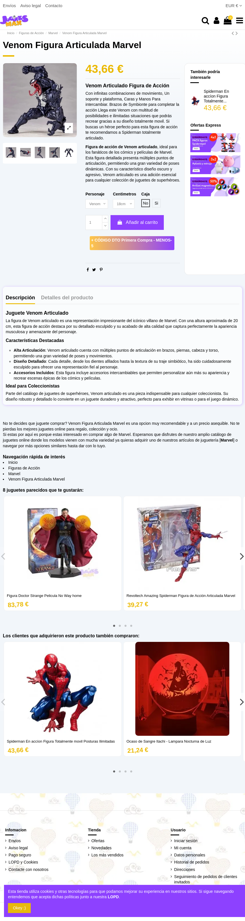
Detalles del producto (67, 298)
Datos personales (189, 855)
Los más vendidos (107, 855)
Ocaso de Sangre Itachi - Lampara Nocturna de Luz (168, 742)
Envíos (10, 5)
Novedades (101, 848)
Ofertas (98, 841)
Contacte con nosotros (28, 870)
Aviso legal (31, 5)
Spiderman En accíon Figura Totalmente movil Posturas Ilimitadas (61, 742)
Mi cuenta (182, 848)
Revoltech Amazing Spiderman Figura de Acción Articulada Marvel (180, 596)
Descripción (20, 298)
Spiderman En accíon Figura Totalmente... (216, 96)
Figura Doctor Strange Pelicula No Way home (44, 596)
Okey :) (19, 908)
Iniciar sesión (185, 841)
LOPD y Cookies (23, 862)
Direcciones (184, 870)
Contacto (53, 5)
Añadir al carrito (137, 223)
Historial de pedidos (191, 862)
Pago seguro (20, 855)
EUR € (234, 5)
